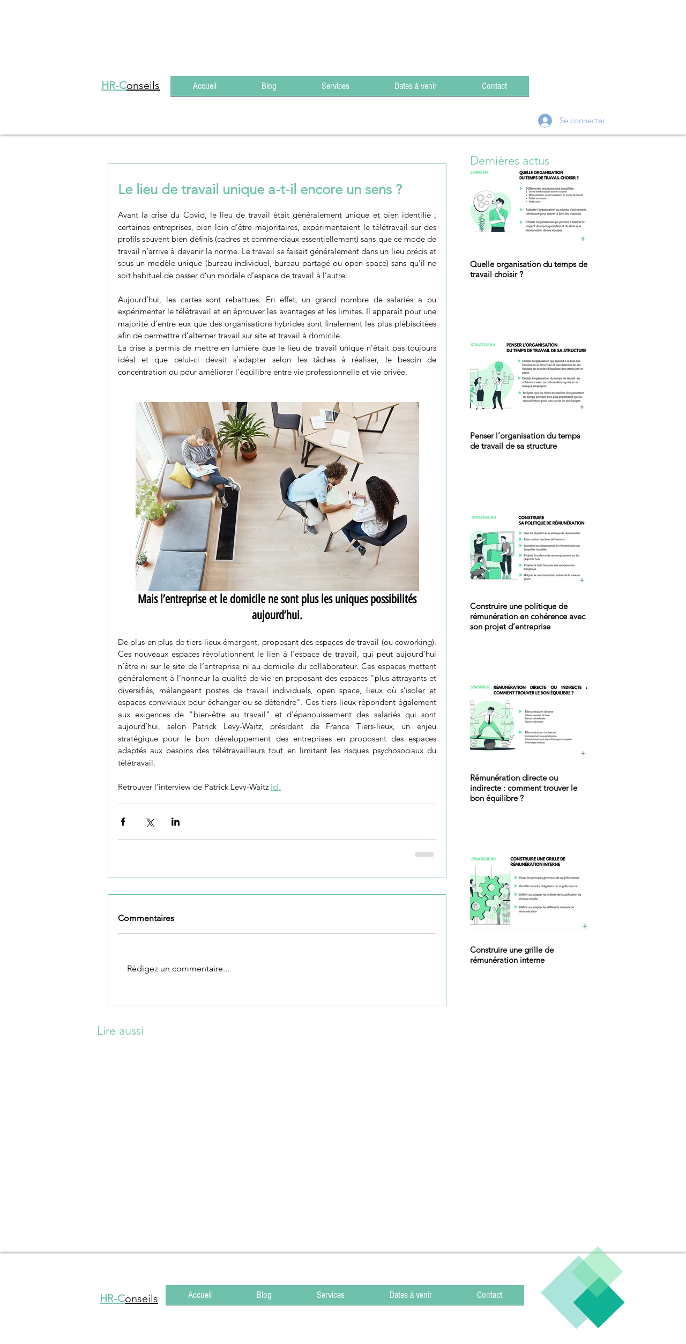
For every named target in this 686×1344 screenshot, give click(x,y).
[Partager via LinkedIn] (175, 821)
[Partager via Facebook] (123, 821)
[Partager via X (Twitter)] (149, 821)
